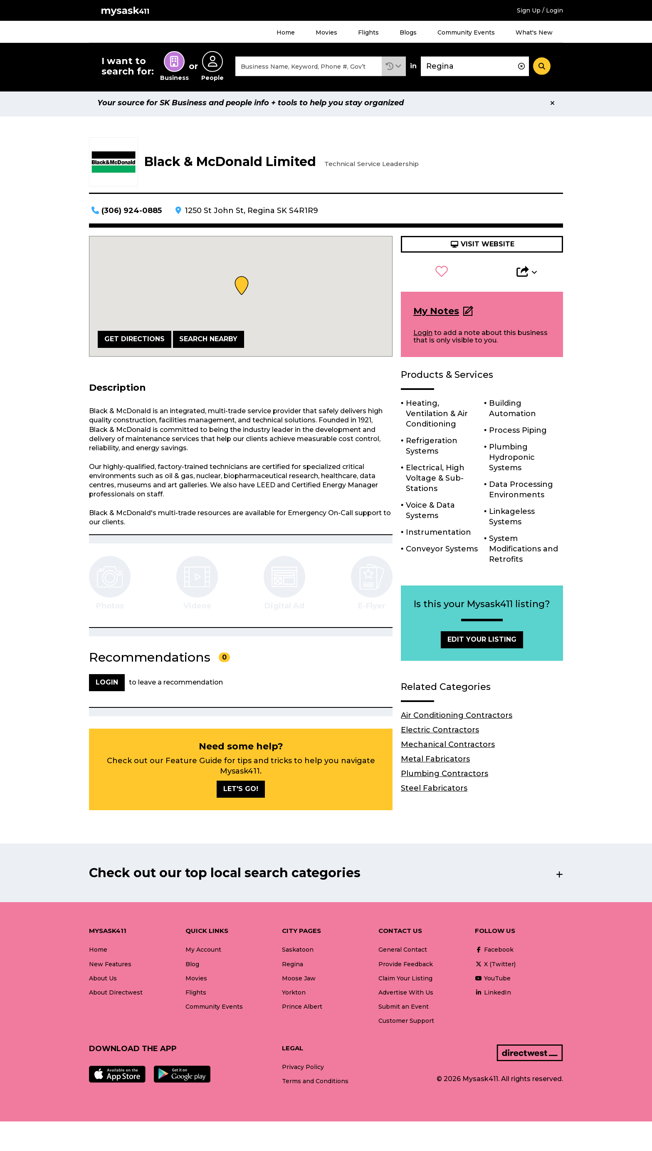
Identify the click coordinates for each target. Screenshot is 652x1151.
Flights (368, 32)
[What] (308, 68)
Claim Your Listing (405, 982)
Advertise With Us (405, 996)
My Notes (436, 315)
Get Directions (134, 343)
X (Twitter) (495, 968)
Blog (192, 968)
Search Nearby (208, 343)
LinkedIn (493, 996)
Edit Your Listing (481, 643)
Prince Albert (302, 1010)
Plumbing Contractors (444, 777)
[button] (394, 68)
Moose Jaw (299, 982)
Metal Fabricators (435, 762)
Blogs (408, 32)
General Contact (402, 953)
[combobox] (308, 68)
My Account (203, 953)
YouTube (493, 982)
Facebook (494, 953)
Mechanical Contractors (448, 748)
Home (286, 32)
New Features (110, 968)
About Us (103, 982)
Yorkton (294, 996)
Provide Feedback (405, 968)
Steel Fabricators (434, 791)
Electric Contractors (440, 733)
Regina (292, 968)
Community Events (466, 32)
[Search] (542, 68)
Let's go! (240, 792)
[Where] (475, 68)
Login (422, 336)
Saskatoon (298, 953)
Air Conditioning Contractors (456, 719)
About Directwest (116, 996)
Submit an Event (403, 1010)
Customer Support (406, 1024)
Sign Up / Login (540, 10)
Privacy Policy (303, 1070)
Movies (326, 32)
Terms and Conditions (315, 1085)
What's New (534, 32)
